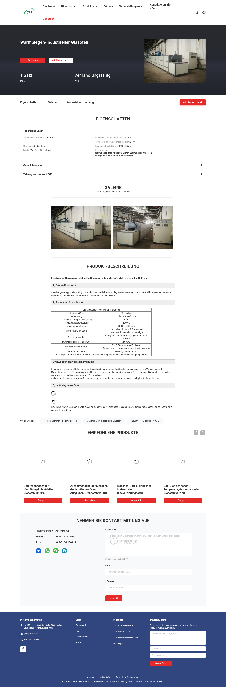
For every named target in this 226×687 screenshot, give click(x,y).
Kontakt (114, 598)
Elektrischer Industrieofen (123, 625)
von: (109, 565)
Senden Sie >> (161, 663)
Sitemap (90, 677)
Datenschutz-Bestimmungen (127, 677)
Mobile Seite (105, 677)
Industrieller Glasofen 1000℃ (145, 421)
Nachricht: (112, 529)
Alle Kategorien (119, 644)
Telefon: (111, 581)
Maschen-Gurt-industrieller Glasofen (104, 421)
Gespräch (32, 60)
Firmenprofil (81, 625)
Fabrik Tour (80, 631)
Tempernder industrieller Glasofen (60, 421)
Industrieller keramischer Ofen (125, 638)
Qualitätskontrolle (83, 637)
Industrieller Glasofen (122, 632)
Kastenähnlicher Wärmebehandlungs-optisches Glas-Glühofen (136, 489)
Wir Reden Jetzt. (61, 60)
